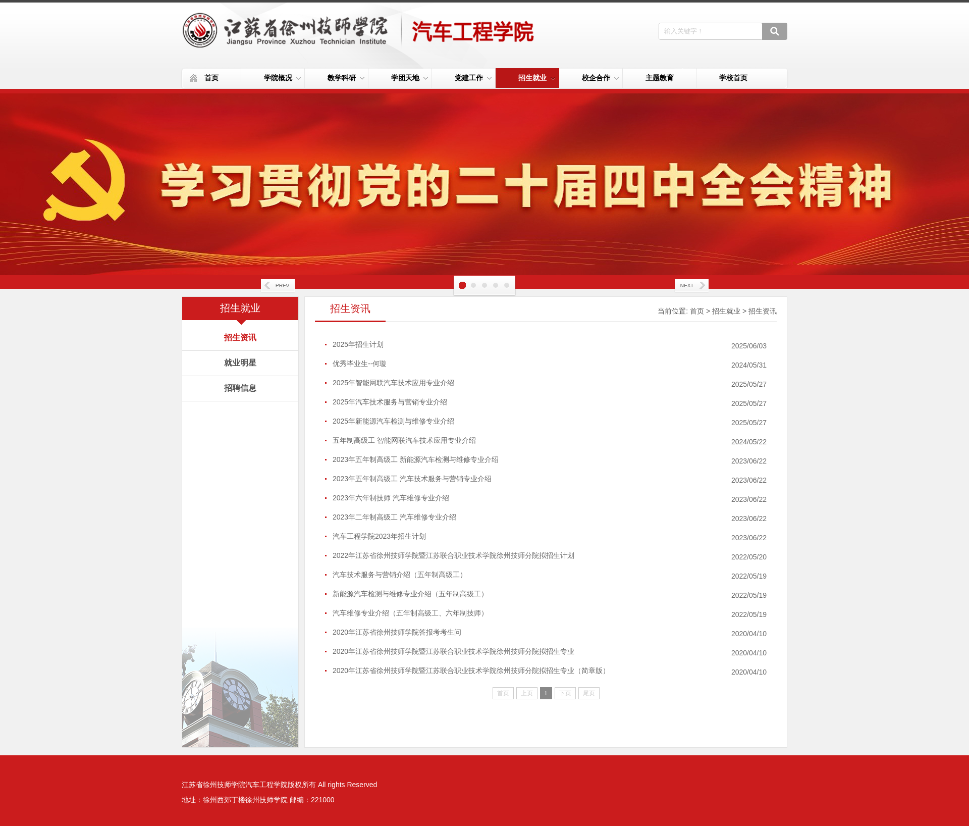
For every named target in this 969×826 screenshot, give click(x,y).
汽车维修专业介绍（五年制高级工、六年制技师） (410, 613)
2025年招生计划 (358, 344)
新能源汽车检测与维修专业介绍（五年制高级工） (410, 594)
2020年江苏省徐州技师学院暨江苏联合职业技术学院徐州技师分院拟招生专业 (453, 651)
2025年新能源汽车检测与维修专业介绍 (393, 421)
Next (691, 286)
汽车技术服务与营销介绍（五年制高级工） (400, 575)
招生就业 (536, 78)
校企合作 (600, 78)
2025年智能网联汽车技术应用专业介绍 (393, 383)
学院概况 (282, 78)
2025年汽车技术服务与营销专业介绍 (390, 402)
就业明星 (240, 362)
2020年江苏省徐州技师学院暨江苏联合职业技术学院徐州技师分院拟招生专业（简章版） (471, 670)
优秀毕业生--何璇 (360, 363)
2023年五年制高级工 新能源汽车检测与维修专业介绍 (416, 459)
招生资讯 (240, 337)
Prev (277, 286)
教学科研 (346, 78)
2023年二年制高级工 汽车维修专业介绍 (394, 517)
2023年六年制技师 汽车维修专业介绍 (391, 498)
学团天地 (409, 78)
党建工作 (473, 78)
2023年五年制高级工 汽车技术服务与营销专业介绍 (412, 479)
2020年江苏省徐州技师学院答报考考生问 (397, 632)
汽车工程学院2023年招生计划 (379, 536)
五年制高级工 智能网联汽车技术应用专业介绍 (404, 440)
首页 (211, 78)
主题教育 (659, 78)
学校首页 (733, 78)
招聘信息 (240, 388)
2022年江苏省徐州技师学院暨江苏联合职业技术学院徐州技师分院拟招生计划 (453, 555)
